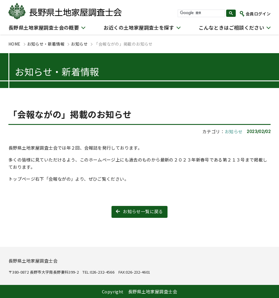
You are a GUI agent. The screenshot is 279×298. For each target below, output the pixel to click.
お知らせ (79, 44)
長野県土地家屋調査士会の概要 (43, 27)
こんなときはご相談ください (231, 27)
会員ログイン (258, 14)
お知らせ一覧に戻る (143, 211)
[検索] (201, 13)
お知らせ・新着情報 (45, 44)
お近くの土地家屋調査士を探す (139, 27)
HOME (14, 44)
